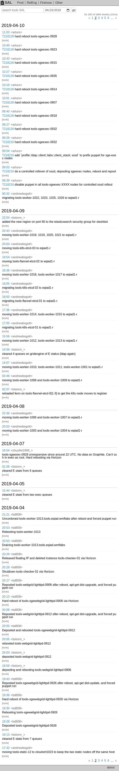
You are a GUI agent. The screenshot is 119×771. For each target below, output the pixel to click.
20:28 (6, 567)
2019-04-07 (12, 443)
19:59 (6, 665)
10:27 (6, 71)
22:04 (6, 217)
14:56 (6, 349)
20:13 (6, 596)
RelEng (32, 2)
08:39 (6, 180)
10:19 (6, 85)
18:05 (6, 283)
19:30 (6, 708)
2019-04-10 (12, 25)
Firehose (46, 2)
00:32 (6, 193)
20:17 (6, 580)
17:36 (6, 310)
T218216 (8, 142)
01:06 (6, 466)
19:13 (6, 734)
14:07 (6, 362)
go (73, 10)
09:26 (6, 137)
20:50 (6, 540)
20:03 (6, 426)
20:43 (6, 230)
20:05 (6, 626)
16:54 (6, 450)
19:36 (6, 695)
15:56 (6, 336)
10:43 (6, 58)
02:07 (6, 389)
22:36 (6, 413)
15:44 (6, 490)
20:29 (6, 554)
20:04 (6, 244)
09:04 (6, 151)
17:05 (6, 323)
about (111, 767)
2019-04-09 (12, 210)
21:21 (6, 514)
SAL (6, 2)
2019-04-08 (12, 406)
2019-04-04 (12, 507)
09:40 (6, 111)
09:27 (6, 124)
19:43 (6, 679)
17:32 (6, 747)
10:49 (6, 45)
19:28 (6, 721)
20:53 (6, 527)
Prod (20, 2)
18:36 (6, 270)
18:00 (6, 296)
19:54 (6, 257)
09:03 (6, 167)
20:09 (6, 609)
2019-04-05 (12, 483)
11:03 (6, 32)
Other (59, 2)
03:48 (6, 376)
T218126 (8, 36)
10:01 (6, 98)
